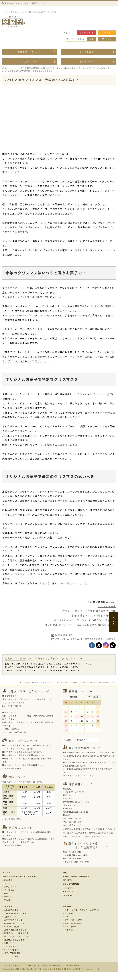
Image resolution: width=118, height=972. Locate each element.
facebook (67, 895)
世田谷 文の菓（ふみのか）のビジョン (82, 910)
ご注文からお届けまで (14, 940)
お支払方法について (13, 920)
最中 (6, 893)
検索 (91, 39)
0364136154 (75, 818)
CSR (67, 917)
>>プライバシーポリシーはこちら (78, 775)
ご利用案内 (7, 906)
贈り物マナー (87, 61)
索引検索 (69, 930)
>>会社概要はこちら (72, 825)
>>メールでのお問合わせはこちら (17, 732)
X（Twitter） (69, 891)
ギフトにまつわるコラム (28, 61)
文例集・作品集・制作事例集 (76, 876)
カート (107, 39)
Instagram (68, 888)
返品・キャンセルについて (16, 936)
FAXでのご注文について (15, 926)
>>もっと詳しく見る (11, 768)
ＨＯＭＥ (6, 872)
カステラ (8, 883)
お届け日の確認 (11, 910)
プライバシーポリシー (75, 920)
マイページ (69, 32)
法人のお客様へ (11, 950)
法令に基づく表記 (73, 923)
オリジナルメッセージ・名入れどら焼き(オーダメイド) (85, 620)
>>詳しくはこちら (10, 729)
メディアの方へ (11, 956)
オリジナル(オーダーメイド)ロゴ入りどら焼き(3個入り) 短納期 (80, 624)
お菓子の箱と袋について (15, 930)
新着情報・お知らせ (28, 51)
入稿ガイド (9, 943)
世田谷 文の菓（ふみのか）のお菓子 (19, 876)
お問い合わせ (86, 32)
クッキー (8, 897)
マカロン (8, 900)
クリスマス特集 (107, 606)
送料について (10, 917)
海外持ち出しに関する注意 (16, 933)
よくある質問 (87, 51)
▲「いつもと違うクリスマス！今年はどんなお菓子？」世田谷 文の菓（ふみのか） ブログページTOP (67, 682)
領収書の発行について (14, 923)
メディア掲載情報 (71, 884)
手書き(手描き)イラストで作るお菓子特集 (92, 615)
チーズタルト (10, 890)
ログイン (107, 32)
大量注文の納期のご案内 (15, 913)
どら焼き (8, 880)
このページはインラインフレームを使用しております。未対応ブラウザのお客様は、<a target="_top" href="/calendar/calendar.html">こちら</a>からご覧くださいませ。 (83, 715)
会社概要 (67, 906)
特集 (65, 872)
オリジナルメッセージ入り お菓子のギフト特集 (89, 611)
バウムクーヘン (11, 887)
